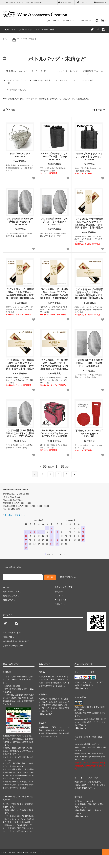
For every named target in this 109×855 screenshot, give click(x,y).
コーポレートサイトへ (14, 515)
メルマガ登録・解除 (44, 29)
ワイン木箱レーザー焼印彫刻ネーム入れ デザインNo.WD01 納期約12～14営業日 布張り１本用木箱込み (89, 223)
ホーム (5, 39)
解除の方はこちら (68, 577)
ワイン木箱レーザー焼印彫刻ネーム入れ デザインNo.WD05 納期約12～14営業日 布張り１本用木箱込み (20, 364)
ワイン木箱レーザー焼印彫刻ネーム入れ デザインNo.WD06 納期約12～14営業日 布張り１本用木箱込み (54, 364)
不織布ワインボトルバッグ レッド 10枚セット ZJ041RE (89, 433)
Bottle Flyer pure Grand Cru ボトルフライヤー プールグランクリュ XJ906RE (54, 433)
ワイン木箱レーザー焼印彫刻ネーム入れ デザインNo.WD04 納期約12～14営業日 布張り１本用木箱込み (89, 293)
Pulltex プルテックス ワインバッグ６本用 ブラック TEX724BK (89, 156)
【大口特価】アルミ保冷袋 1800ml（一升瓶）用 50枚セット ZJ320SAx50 (89, 363)
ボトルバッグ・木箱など (24, 39)
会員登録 (100, 2)
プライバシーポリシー (13, 645)
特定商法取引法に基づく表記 (16, 641)
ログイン (83, 2)
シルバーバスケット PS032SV (20, 155)
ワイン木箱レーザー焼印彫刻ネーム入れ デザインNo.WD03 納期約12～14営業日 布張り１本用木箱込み (54, 293)
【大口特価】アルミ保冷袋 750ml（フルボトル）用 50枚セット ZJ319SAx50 (20, 433)
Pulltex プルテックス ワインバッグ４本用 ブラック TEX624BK (54, 156)
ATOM (11, 636)
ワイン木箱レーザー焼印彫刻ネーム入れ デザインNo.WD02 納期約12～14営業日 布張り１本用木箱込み (20, 293)
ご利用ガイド (9, 29)
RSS (5, 636)
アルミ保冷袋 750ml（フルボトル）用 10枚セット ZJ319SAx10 (55, 221)
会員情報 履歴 (66, 2)
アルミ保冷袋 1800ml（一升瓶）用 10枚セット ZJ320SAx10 (20, 221)
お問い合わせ (25, 29)
